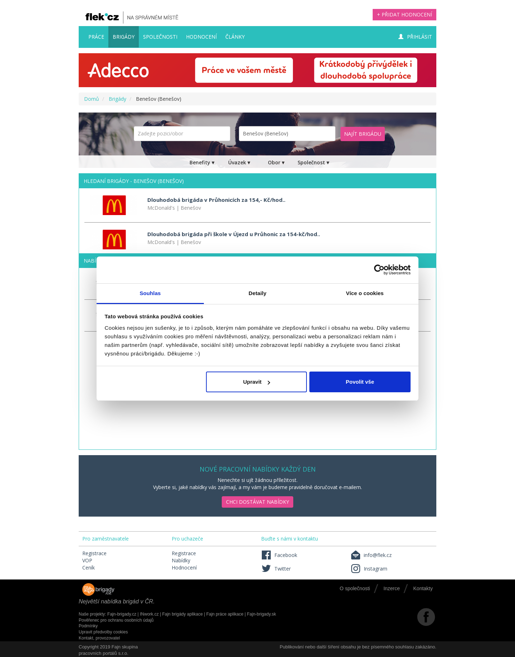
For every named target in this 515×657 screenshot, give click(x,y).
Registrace (94, 553)
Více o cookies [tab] (365, 293)
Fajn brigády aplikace (182, 614)
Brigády (123, 36)
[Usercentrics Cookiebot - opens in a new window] (379, 269)
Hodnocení (201, 36)
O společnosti (355, 588)
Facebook (279, 555)
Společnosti (160, 36)
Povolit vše (360, 382)
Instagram (368, 568)
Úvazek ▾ (239, 162)
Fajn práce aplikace (225, 614)
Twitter (276, 568)
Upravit (256, 382)
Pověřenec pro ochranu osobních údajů (116, 620)
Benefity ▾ (202, 162)
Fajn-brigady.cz (121, 614)
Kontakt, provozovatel (99, 638)
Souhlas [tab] (150, 293)
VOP (87, 560)
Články (235, 36)
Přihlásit (415, 36)
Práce (96, 36)
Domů (91, 98)
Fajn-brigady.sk (261, 614)
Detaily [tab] (257, 293)
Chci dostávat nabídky (257, 501)
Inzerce (391, 588)
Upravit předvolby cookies (103, 631)
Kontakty (423, 588)
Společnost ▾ (313, 162)
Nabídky (181, 560)
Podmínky (88, 625)
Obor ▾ (276, 162)
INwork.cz (149, 614)
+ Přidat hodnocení (404, 14)
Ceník (88, 567)
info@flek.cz (371, 555)
